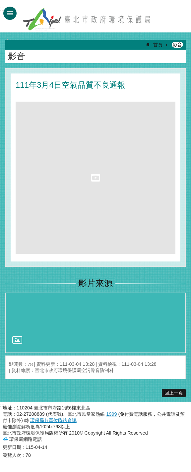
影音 (177, 44)
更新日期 (12, 447)
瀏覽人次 (12, 455)
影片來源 (95, 283)
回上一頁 (173, 393)
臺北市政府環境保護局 (87, 19)
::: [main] (7, 38)
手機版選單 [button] (10, 13)
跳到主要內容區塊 (3, 3)
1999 (111, 414)
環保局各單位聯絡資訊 (53, 420)
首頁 (157, 44)
